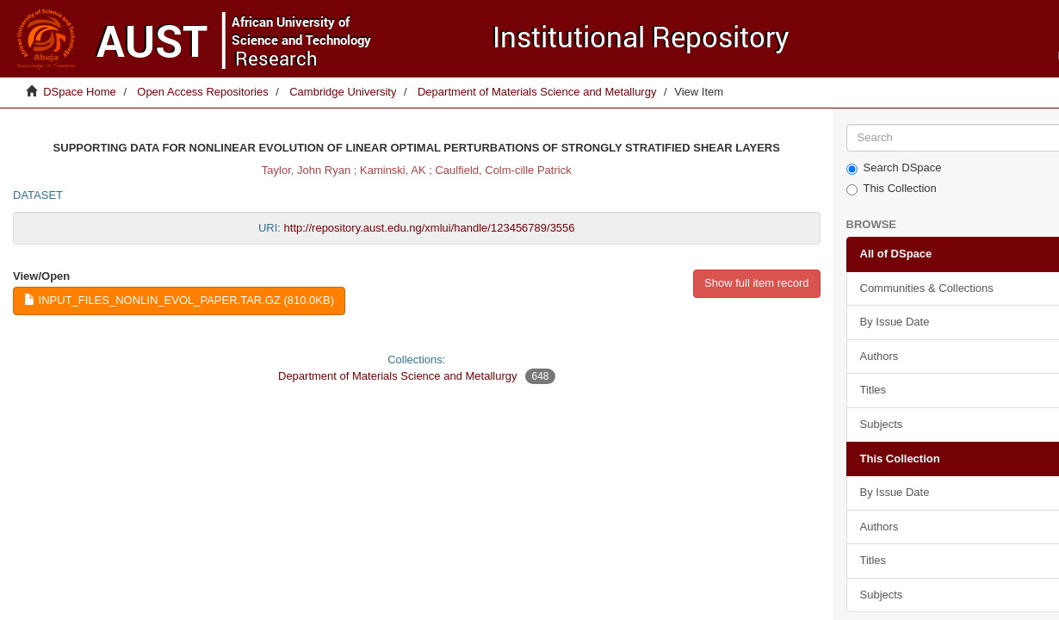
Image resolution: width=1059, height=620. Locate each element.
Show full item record (756, 282)
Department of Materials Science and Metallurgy (537, 91)
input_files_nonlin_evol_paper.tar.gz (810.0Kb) (179, 300)
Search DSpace (894, 168)
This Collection (891, 188)
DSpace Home (79, 91)
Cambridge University (342, 91)
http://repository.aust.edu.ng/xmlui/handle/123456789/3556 (429, 227)
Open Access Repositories (202, 91)
